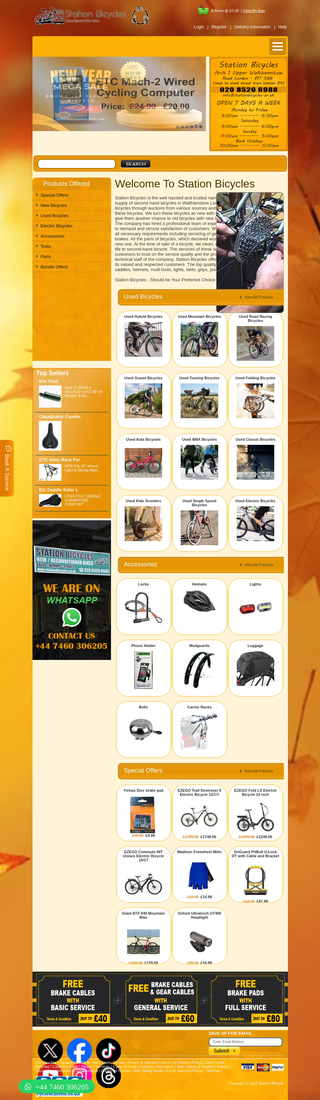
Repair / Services (95, 1066)
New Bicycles (54, 205)
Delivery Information (157, 1066)
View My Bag (254, 11)
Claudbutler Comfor (60, 416)
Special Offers (54, 195)
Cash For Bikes (65, 1066)
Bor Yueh (49, 381)
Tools (46, 246)
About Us (168, 1062)
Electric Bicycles (57, 225)
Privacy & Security (142, 1062)
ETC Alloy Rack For (59, 459)
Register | (221, 27)
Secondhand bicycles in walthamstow (67, 1071)
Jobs (208, 1062)
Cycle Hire (89, 1062)
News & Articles (200, 1066)
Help (282, 27)
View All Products (259, 297)
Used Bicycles (55, 215)
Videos (222, 1066)
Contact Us (68, 1062)
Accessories (53, 236)
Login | (201, 27)
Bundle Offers (54, 266)
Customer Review (116, 1071)
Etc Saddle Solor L (59, 489)
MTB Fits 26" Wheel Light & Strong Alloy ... (83, 468)
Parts (46, 256)
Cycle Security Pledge (184, 1071)
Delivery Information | (254, 27)
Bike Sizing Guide (149, 1071)
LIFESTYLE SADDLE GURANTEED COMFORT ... (83, 500)
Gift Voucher (46, 1062)
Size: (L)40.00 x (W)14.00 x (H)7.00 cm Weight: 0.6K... (84, 391)
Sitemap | (214, 1071)
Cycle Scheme (125, 1066)
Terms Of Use (112, 1062)
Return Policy (190, 1062)
